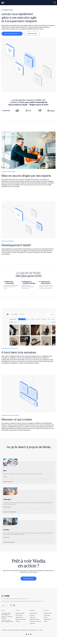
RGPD (41, 630)
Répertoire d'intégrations (21, 619)
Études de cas (32, 617)
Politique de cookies (24, 630)
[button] (5, 605)
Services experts (19, 615)
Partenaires (18, 621)
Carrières (45, 617)
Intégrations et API (19, 617)
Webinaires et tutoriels (34, 619)
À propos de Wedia (47, 613)
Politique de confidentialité (13, 630)
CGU (38, 630)
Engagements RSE (47, 619)
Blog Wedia (32, 615)
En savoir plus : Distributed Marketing (6, 617)
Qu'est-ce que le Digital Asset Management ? (6, 614)
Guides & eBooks (33, 613)
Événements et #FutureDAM (35, 621)
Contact (45, 621)
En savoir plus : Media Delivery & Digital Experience (7, 621)
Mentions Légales (32, 630)
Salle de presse (47, 615)
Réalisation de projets (20, 613)
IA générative (32, 623)
